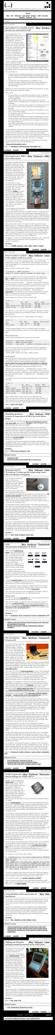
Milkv (47, 156)
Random (22, 17)
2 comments (35, 249)
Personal (45, 15)
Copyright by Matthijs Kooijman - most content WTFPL (22, 1032)
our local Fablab (18, 448)
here (6, 279)
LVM (16, 415)
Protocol (34, 627)
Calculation (14, 146)
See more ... (9, 243)
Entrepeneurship (24, 146)
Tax (40, 146)
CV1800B (13, 246)
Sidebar (7, 21)
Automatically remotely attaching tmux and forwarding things (27, 942)
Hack (12, 546)
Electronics (45, 785)
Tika (28, 462)
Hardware (18, 15)
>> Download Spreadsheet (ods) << (16, 144)
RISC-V (35, 246)
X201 (5, 765)
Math (24, 934)
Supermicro (22, 462)
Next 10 (48, 1029)
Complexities (11, 946)
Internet (33, 15)
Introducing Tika (12, 469)
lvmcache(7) (9, 293)
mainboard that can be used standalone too (27, 706)
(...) (8, 5)
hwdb (16, 546)
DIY (12, 15)
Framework (27, 627)
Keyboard (22, 546)
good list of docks (18, 614)
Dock (20, 627)
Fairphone (30, 696)
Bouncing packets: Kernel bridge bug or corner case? (24, 471)
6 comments (7, 950)
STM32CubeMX (15, 814)
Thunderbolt (44, 556)
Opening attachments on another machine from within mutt (26, 941)
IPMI (47, 425)
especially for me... (12, 680)
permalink (16, 150)
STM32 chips (9, 793)
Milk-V (30, 246)
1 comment (36, 902)
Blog (7, 15)
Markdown (18, 934)
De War (29, 434)
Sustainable (45, 763)
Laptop (33, 763)
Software (29, 17)
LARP (39, 15)
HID (12, 1014)
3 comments (7, 549)
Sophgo (15, 191)
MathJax (28, 934)
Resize (21, 415)
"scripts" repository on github (31, 892)
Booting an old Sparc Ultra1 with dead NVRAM (22, 773)
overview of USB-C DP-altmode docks (17, 618)
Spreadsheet (34, 146)
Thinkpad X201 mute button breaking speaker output (24, 775)
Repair (39, 763)
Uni (34, 17)
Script (34, 934)
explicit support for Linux (25, 699)
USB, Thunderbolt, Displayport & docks (20, 772)
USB (47, 627)
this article (24, 609)
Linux (26, 246)
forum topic (35, 600)
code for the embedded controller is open (21, 701)
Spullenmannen (14, 970)
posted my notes (17, 591)
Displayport (14, 627)
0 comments (7, 150)
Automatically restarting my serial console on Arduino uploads (27, 944)
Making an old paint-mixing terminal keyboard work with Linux (28, 633)
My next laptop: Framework (16, 635)
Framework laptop (27, 682)
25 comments (35, 643)
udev (31, 546)
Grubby (21, 763)
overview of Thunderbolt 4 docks (33, 616)
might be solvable (21, 898)
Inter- (25, 15)
